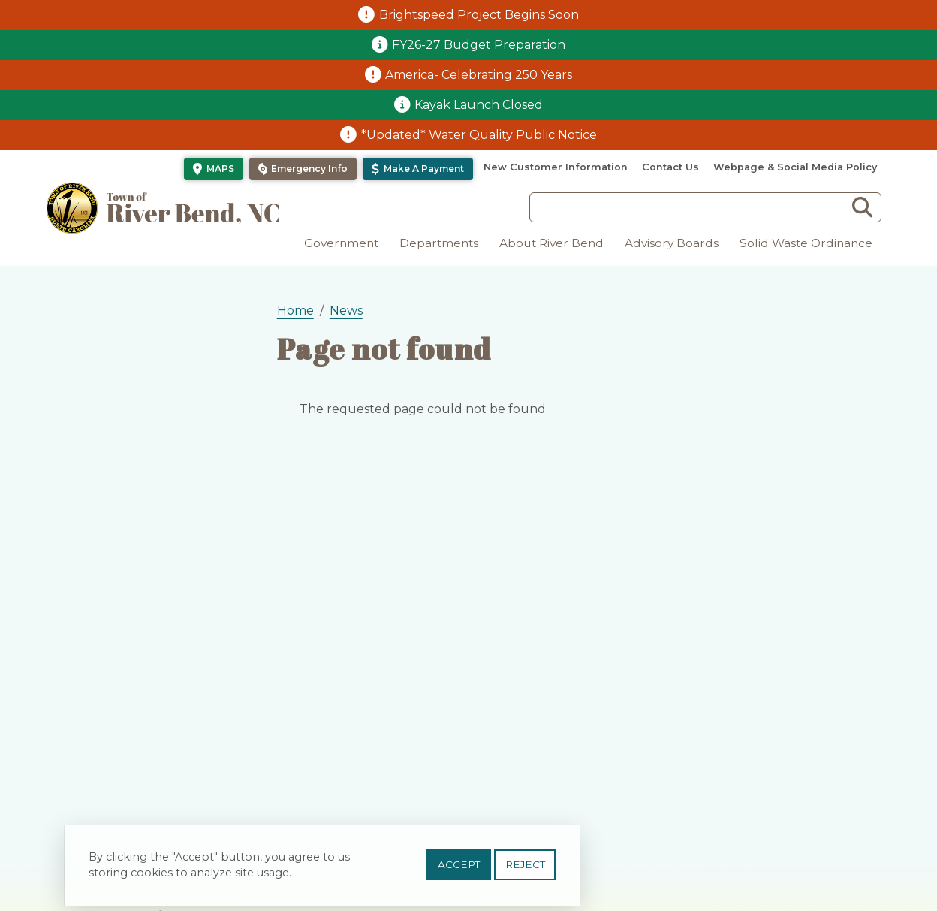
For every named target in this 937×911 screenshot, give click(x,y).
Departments (438, 243)
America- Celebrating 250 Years (478, 75)
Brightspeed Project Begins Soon (479, 15)
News (346, 310)
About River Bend (551, 243)
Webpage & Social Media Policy (795, 167)
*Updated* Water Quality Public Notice (479, 135)
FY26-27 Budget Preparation (478, 45)
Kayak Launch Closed (478, 105)
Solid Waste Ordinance (806, 243)
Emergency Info (309, 168)
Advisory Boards (672, 243)
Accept (459, 865)
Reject (525, 865)
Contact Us (670, 167)
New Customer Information (556, 167)
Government (341, 243)
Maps (220, 168)
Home (295, 310)
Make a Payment (424, 168)
